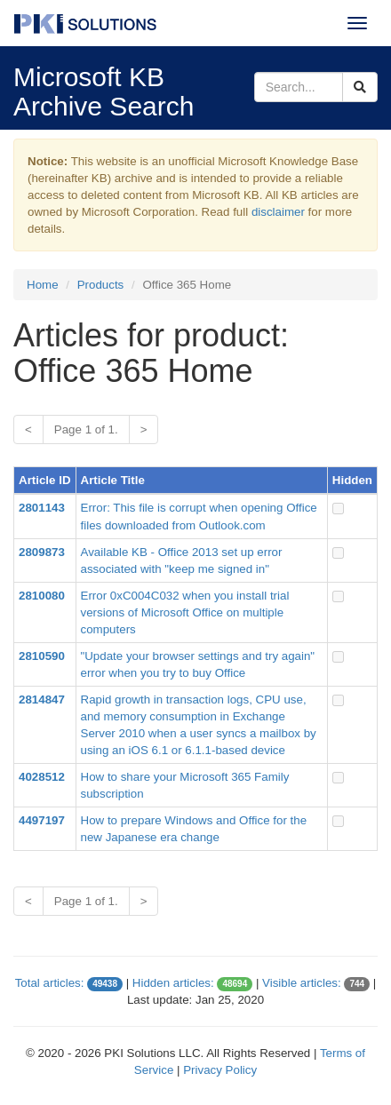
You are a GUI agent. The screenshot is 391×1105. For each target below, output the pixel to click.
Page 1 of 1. (86, 429)
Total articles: (49, 983)
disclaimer (278, 212)
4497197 (42, 820)
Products (100, 284)
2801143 (42, 507)
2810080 (42, 595)
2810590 (42, 656)
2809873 (42, 552)
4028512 (42, 776)
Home (43, 284)
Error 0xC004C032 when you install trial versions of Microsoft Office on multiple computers (185, 612)
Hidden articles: (173, 983)
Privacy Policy (220, 1070)
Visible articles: (301, 983)
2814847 (42, 699)
